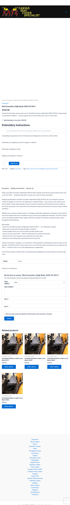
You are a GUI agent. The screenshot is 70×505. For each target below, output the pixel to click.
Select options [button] (9, 367)
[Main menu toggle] (66, 12)
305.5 (28, 168)
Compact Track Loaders (35, 469)
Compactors (35, 453)
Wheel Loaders (35, 442)
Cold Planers (35, 487)
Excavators (9, 100)
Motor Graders (35, 485)
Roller (35, 448)
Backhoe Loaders (35, 465)
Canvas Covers (34, 168)
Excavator (47, 168)
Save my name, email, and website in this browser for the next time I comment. (29, 314)
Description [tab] (5, 188)
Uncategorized (35, 492)
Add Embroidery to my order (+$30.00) (15, 120)
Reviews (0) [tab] (29, 188)
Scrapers (35, 474)
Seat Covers (54, 168)
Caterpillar (42, 168)
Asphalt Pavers (35, 462)
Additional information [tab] (18, 188)
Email (6, 306)
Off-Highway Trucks (35, 451)
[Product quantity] (4, 164)
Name (6, 299)
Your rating (7, 282)
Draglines (35, 490)
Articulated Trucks (35, 458)
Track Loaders (35, 467)
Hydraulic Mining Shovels (35, 478)
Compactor (35, 494)
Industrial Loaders (35, 481)
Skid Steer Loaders (35, 446)
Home (3, 100)
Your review (9, 287)
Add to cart (14, 163)
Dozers (35, 444)
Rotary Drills (35, 476)
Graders (35, 455)
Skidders (35, 483)
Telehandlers (35, 460)
